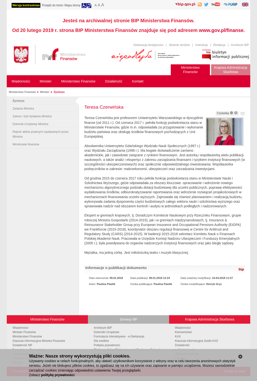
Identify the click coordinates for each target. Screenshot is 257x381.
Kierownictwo (183, 332)
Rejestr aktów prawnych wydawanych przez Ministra (41, 134)
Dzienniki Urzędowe (106, 332)
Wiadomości (20, 327)
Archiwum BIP (240, 45)
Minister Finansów (24, 332)
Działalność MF (22, 345)
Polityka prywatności (107, 345)
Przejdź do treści (52, 5)
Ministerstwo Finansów (22, 91)
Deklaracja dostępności (148, 45)
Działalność (182, 345)
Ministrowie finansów (26, 144)
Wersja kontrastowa (26, 5)
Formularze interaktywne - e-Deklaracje (119, 336)
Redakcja (219, 45)
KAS (178, 336)
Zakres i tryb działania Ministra (32, 116)
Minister (45, 91)
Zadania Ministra (23, 108)
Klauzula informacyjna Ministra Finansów (39, 341)
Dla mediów (101, 341)
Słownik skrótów (179, 45)
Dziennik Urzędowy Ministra (30, 124)
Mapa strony (72, 5)
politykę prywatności (57, 375)
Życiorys (59, 91)
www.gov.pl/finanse (221, 30)
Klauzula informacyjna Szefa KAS (196, 341)
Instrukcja (201, 45)
